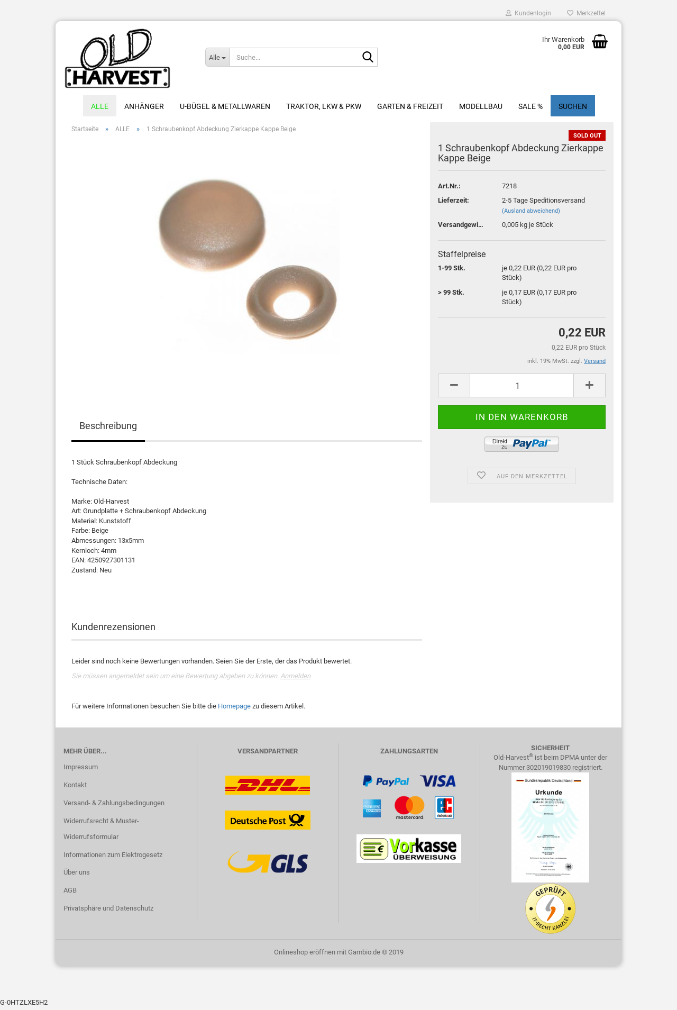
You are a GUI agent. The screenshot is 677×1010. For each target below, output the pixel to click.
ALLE (99, 106)
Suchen (573, 106)
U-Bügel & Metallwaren (225, 106)
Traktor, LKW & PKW (323, 106)
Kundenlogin (528, 13)
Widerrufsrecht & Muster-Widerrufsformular (101, 831)
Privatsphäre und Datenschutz (108, 911)
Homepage (234, 709)
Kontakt (75, 787)
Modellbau (480, 106)
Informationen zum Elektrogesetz (112, 857)
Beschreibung (108, 428)
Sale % (530, 106)
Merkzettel (586, 13)
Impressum (80, 770)
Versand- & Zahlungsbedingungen (113, 805)
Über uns (76, 875)
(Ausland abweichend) (531, 213)
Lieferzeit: (453, 203)
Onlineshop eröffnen (304, 955)
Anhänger (144, 106)
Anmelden (295, 679)
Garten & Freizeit (410, 106)
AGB (70, 893)
